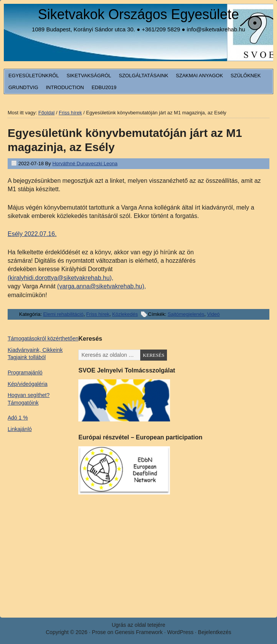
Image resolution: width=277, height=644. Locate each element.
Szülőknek (246, 75)
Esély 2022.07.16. (32, 234)
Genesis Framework (139, 632)
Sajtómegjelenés (186, 314)
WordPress (180, 632)
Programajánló (25, 372)
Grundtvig (23, 87)
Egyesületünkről (33, 75)
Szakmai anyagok (199, 75)
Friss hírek (98, 314)
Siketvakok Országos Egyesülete (138, 14)
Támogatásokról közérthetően (43, 338)
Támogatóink (23, 403)
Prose (99, 632)
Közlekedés (125, 314)
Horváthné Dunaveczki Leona (85, 163)
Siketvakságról (88, 75)
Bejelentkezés (214, 632)
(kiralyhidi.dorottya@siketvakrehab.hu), (60, 278)
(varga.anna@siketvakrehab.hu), (101, 286)
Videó (213, 314)
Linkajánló (20, 429)
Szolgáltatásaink (143, 75)
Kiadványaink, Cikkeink (35, 350)
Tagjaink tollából (27, 357)
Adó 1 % (18, 418)
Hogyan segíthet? (29, 395)
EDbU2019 (104, 87)
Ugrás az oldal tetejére (138, 625)
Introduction (65, 87)
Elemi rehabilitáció (63, 314)
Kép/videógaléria (27, 384)
